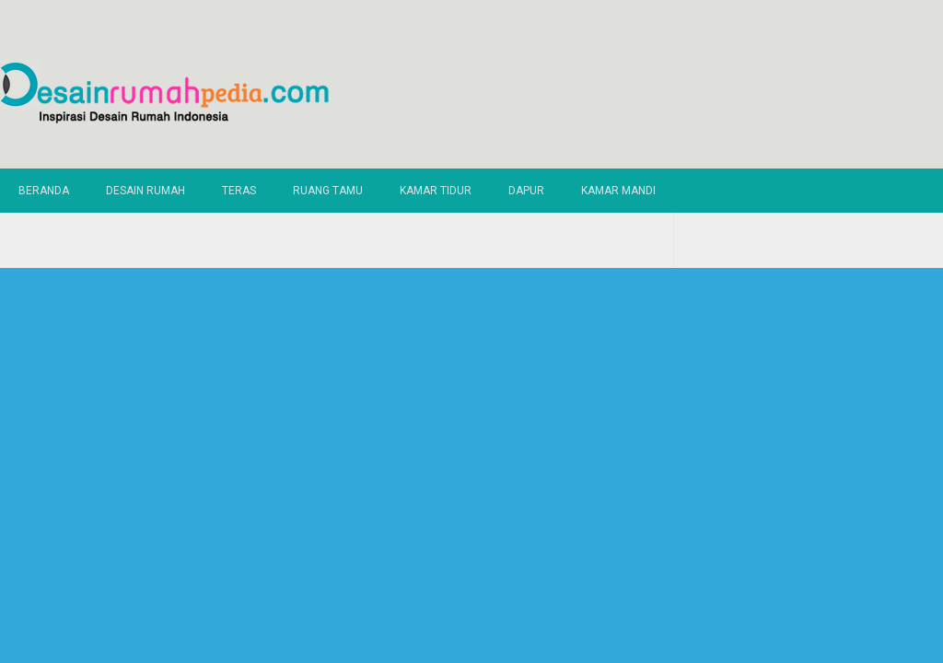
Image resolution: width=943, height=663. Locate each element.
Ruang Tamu (328, 190)
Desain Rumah (145, 190)
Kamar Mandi (618, 190)
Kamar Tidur (436, 190)
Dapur (526, 190)
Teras (239, 190)
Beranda (43, 190)
